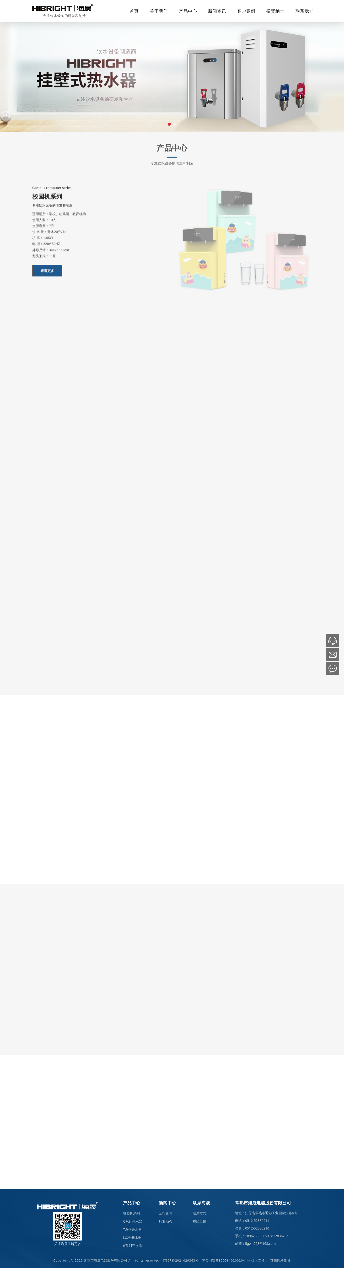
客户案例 (246, 11)
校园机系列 (131, 1213)
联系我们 (305, 11)
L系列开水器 (132, 1237)
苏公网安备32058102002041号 (226, 1260)
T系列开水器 (132, 1229)
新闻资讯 (217, 11)
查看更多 (47, 279)
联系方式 (199, 1213)
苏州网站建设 (280, 1260)
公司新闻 (165, 1213)
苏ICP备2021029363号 (181, 1260)
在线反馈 (199, 1221)
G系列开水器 (132, 1221)
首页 (134, 11)
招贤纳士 (275, 11)
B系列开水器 (132, 1245)
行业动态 (165, 1221)
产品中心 (188, 11)
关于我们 (159, 11)
